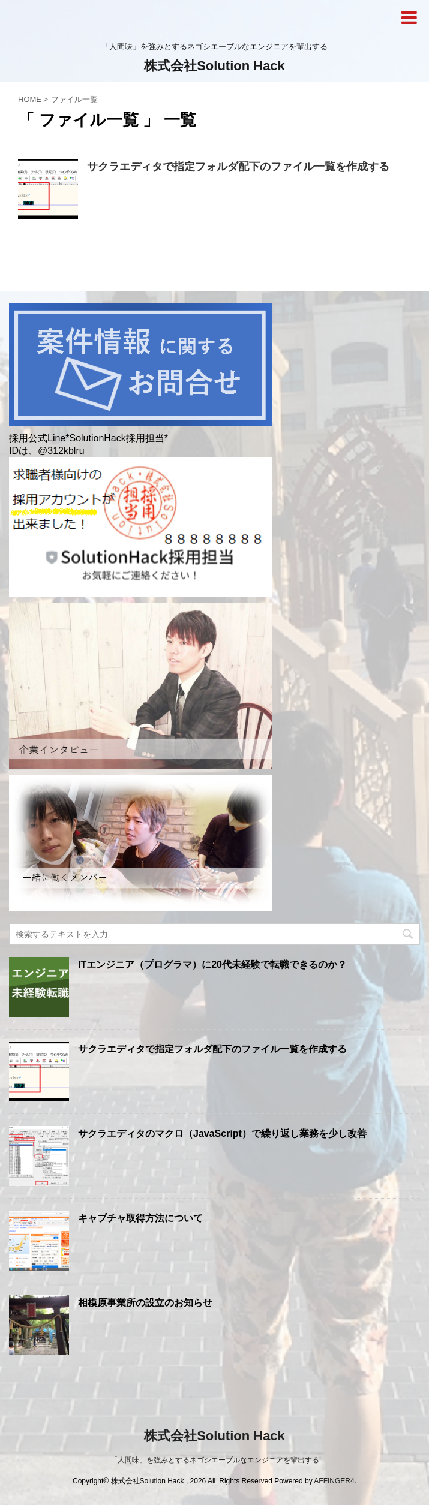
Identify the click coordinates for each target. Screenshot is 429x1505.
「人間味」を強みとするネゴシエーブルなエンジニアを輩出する (214, 1460)
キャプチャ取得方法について (140, 1218)
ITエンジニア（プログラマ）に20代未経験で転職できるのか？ (212, 964)
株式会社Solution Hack (214, 65)
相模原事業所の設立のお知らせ (145, 1303)
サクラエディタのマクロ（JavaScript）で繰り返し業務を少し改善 (222, 1133)
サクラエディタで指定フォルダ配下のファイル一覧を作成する (238, 167)
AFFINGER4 (334, 1481)
